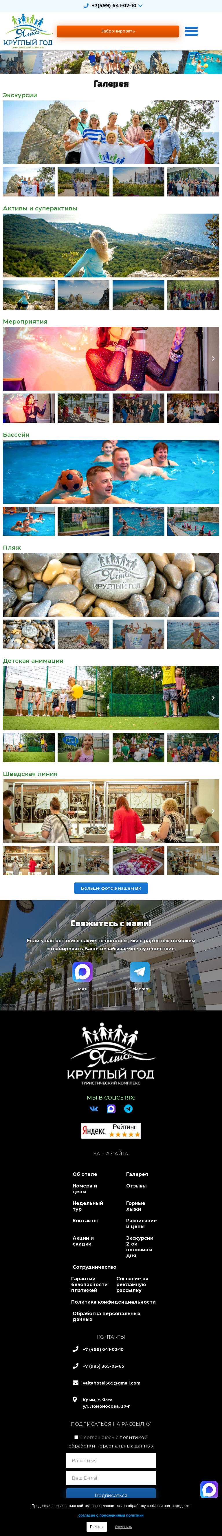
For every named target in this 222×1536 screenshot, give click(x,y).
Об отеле (85, 1174)
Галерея (137, 1174)
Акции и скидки (83, 1241)
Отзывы (136, 1186)
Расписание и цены (141, 1223)
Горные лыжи (135, 1206)
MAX (82, 989)
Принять (97, 1527)
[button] (118, 31)
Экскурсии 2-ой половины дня (139, 1246)
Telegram (140, 989)
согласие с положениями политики (111, 1515)
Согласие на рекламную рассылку (132, 1284)
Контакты (85, 1220)
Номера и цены (85, 1188)
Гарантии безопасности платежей (89, 1284)
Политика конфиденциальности (113, 1302)
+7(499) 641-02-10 (113, 5)
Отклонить (123, 1527)
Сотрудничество (94, 1267)
